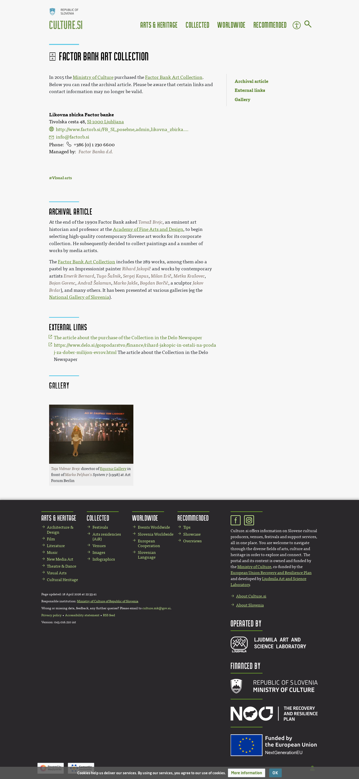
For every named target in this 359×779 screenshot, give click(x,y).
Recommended (270, 24)
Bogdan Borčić (154, 283)
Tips (186, 527)
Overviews (192, 541)
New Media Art (60, 559)
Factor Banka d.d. (96, 152)
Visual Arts (57, 573)
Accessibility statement (82, 615)
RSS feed (109, 615)
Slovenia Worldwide (156, 534)
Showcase (192, 534)
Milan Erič (161, 276)
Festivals (100, 527)
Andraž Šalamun (94, 283)
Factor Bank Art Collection (173, 77)
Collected (197, 24)
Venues (99, 545)
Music (52, 552)
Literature (56, 545)
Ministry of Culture (93, 77)
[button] (246, 773)
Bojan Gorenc (62, 283)
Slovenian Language (147, 555)
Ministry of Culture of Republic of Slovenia (107, 601)
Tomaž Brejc (150, 222)
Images (98, 552)
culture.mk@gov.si (156, 608)
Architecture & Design (60, 529)
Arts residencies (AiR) (106, 536)
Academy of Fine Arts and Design (148, 229)
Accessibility (297, 25)
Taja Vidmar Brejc (65, 468)
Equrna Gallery (113, 468)
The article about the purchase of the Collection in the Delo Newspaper (128, 337)
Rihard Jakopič (136, 269)
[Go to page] (308, 24)
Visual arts (62, 177)
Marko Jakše (125, 283)
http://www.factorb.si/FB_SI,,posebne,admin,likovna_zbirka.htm (122, 129)
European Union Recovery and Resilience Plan (271, 572)
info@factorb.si (72, 137)
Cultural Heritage (62, 579)
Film (51, 539)
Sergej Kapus (136, 276)
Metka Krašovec (189, 276)
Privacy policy (51, 615)
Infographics (103, 559)
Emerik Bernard (79, 276)
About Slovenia (250, 605)
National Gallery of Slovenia (79, 297)
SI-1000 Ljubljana (105, 122)
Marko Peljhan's (78, 474)
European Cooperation (149, 543)
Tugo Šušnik (108, 276)
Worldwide (231, 24)
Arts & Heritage (159, 24)
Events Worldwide (154, 527)
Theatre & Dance (61, 566)
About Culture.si (251, 596)
